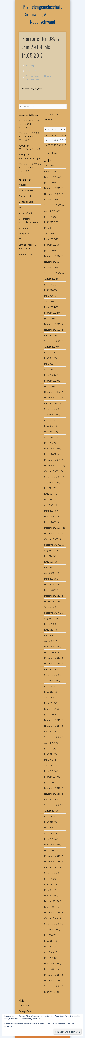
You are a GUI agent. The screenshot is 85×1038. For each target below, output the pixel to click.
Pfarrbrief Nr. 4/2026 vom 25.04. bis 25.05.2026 (29, 124)
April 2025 (49, 233)
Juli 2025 (48, 216)
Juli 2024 (48, 284)
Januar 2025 (50, 250)
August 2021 (50, 482)
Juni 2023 (49, 358)
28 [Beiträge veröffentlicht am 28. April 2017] (58, 145)
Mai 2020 (48, 567)
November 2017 (52, 725)
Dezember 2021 (52, 459)
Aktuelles (29, 76)
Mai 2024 (48, 295)
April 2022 (49, 437)
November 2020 (52, 533)
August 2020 (50, 550)
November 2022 (52, 397)
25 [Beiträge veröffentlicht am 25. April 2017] (49, 145)
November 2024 (52, 261)
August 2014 (50, 929)
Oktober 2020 (51, 539)
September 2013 (52, 986)
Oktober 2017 (51, 731)
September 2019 (52, 612)
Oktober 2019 (51, 606)
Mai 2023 (48, 363)
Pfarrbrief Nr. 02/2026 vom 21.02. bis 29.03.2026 (30, 167)
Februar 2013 (51, 991)
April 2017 (49, 765)
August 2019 (50, 618)
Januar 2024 (50, 318)
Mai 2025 (48, 227)
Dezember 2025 (52, 188)
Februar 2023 (51, 380)
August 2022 (50, 414)
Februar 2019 (51, 646)
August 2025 (50, 211)
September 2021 (52, 476)
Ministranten (25, 227)
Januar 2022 (50, 454)
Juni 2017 (49, 754)
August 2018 (50, 680)
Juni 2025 (49, 222)
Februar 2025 (51, 244)
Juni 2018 (49, 691)
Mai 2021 (48, 499)
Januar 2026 (50, 182)
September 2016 (52, 805)
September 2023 (52, 341)
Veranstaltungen (32, 79)
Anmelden (24, 1005)
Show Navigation (59, 25)
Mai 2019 (48, 635)
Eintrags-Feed (25, 1011)
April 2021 (49, 505)
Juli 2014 (48, 935)
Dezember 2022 (52, 391)
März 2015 (49, 895)
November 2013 (52, 980)
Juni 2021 (49, 493)
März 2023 (49, 375)
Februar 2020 (51, 584)
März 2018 (49, 703)
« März (47, 152)
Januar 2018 (50, 714)
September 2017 (52, 737)
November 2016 (52, 793)
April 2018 (49, 697)
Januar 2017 (50, 782)
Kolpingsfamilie (26, 213)
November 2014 (52, 912)
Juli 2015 (48, 878)
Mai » (54, 152)
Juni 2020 (49, 561)
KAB (20, 207)
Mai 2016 (48, 827)
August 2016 (50, 810)
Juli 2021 (48, 488)
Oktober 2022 (51, 403)
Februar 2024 (51, 312)
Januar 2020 (50, 590)
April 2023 (49, 369)
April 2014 (49, 952)
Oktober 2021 (51, 471)
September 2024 (52, 273)
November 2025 (52, 194)
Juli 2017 (48, 748)
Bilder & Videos (26, 190)
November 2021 (52, 465)
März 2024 (49, 307)
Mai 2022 (48, 431)
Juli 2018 (48, 686)
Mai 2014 (48, 946)
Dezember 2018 (52, 657)
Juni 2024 (49, 290)
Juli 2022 (48, 420)
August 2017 (50, 742)
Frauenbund (25, 196)
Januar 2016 (50, 850)
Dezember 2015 (52, 855)
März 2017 (49, 771)
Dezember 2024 (52, 256)
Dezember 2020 (52, 527)
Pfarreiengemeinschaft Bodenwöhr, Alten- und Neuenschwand (42, 14)
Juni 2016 (49, 822)
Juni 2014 (49, 940)
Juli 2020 (48, 556)
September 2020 (52, 544)
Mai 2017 (48, 759)
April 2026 (49, 165)
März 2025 (49, 239)
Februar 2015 (51, 901)
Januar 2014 (50, 969)
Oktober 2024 (51, 267)
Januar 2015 (50, 906)
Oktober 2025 (51, 199)
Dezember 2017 (52, 720)
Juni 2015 (49, 884)
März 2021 (49, 510)
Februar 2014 (51, 963)
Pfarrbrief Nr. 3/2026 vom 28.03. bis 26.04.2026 (29, 137)
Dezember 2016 (52, 788)
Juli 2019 (48, 623)
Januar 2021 (50, 522)
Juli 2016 (48, 816)
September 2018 (52, 674)
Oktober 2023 (51, 335)
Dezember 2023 (52, 324)
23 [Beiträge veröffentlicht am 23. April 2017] (64, 140)
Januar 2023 (50, 386)
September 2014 (52, 923)
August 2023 (50, 346)
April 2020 (49, 573)
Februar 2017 (51, 776)
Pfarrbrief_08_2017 (32, 88)
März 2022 (49, 442)
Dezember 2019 (52, 595)
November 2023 (52, 329)
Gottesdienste (26, 201)
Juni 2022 (49, 425)
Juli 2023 (48, 352)
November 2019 (52, 601)
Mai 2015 (48, 889)
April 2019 (49, 640)
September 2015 (52, 872)
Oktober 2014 (51, 918)
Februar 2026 (51, 177)
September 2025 (52, 205)
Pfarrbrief (48, 76)
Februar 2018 (51, 708)
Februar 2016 (51, 844)
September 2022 (52, 408)
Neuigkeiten (38, 76)
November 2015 (52, 861)
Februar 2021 (51, 516)
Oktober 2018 (51, 669)
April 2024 (49, 301)
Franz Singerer (32, 65)
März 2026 (49, 171)
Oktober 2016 (51, 799)
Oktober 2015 (51, 867)
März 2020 (49, 578)
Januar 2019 (50, 652)
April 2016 (49, 833)
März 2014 (49, 957)
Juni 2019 (49, 629)
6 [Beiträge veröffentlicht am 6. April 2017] (55, 129)
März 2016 (49, 839)
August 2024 (50, 278)
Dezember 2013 (52, 974)
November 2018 (52, 663)
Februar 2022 (51, 448)
